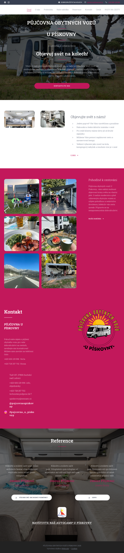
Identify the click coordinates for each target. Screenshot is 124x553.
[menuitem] (37, 10)
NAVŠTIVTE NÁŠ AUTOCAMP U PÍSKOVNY (62, 523)
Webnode (65, 548)
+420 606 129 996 (114, 2)
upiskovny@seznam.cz (95, 2)
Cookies (74, 548)
